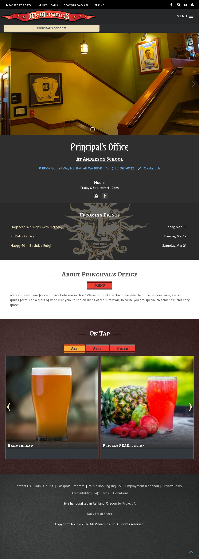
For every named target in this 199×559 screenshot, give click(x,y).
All (74, 348)
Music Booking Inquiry (105, 486)
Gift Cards (101, 493)
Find (100, 5)
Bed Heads (48, 5)
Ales (97, 348)
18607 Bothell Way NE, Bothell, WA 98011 (70, 168)
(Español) (152, 486)
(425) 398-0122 (120, 168)
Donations (120, 493)
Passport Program (70, 486)
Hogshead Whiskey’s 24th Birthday (36, 227)
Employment (134, 486)
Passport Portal (19, 5)
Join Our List (44, 486)
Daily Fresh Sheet (99, 513)
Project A (129, 503)
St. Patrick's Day (22, 236)
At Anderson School (99, 159)
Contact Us (149, 168)
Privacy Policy (172, 486)
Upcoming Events (99, 214)
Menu (99, 285)
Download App (76, 5)
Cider (122, 348)
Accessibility (80, 493)
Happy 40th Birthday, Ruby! (31, 245)
